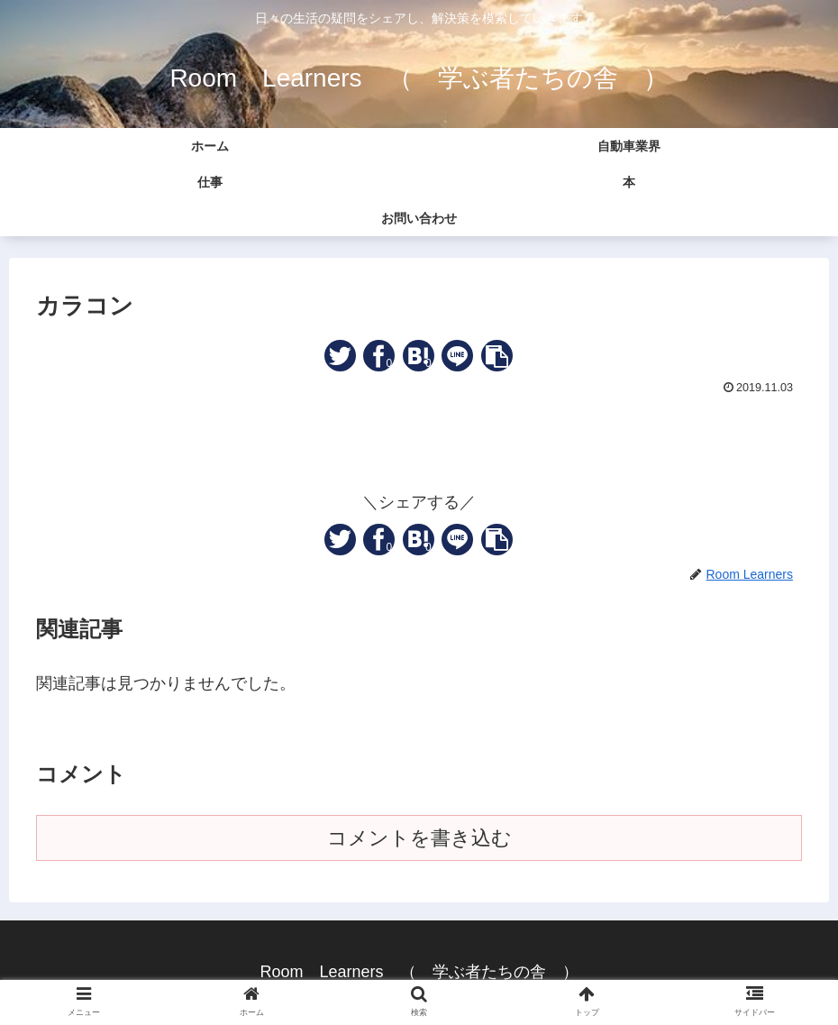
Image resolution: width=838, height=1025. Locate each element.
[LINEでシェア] (457, 355)
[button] (497, 355)
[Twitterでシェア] (340, 355)
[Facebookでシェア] (379, 355)
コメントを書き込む (419, 838)
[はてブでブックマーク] (418, 355)
